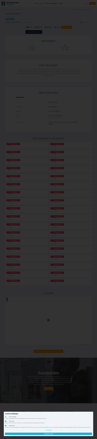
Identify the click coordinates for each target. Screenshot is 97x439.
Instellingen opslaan (48, 433)
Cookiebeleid (48, 430)
